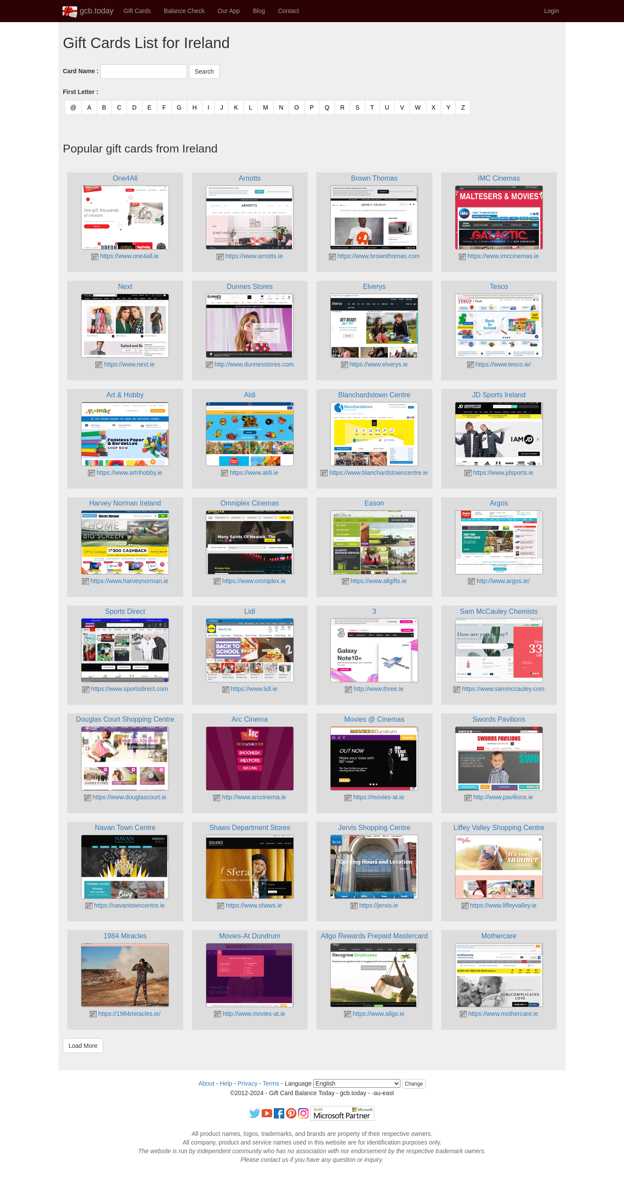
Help (226, 1083)
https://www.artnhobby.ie (125, 472)
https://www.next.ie (125, 364)
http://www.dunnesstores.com (250, 364)
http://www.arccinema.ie (249, 797)
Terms (271, 1083)
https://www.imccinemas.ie (499, 256)
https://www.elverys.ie (374, 364)
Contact (288, 10)
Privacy (247, 1083)
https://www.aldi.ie (249, 472)
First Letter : (80, 91)
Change (414, 1084)
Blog (259, 10)
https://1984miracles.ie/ (125, 1013)
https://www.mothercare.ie (499, 1013)
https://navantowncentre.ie (125, 905)
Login (551, 10)
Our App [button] (229, 10)
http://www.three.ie (374, 688)
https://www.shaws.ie (249, 905)
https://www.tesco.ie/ (499, 364)
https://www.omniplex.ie (250, 580)
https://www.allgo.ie (374, 1013)
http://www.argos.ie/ (499, 580)
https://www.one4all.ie (125, 256)
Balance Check (184, 10)
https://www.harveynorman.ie (125, 580)
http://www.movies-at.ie (249, 1013)
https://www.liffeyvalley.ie (499, 905)
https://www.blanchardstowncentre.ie (374, 472)
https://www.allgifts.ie (374, 580)
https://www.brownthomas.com (374, 256)
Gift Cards (137, 10)
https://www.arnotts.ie (250, 256)
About (206, 1083)
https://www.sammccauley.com (498, 688)
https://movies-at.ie (374, 797)
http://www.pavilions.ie (499, 797)
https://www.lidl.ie (249, 688)
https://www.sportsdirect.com (125, 688)
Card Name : (80, 71)
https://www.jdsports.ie (499, 472)
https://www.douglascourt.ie (125, 797)
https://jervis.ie (374, 905)
